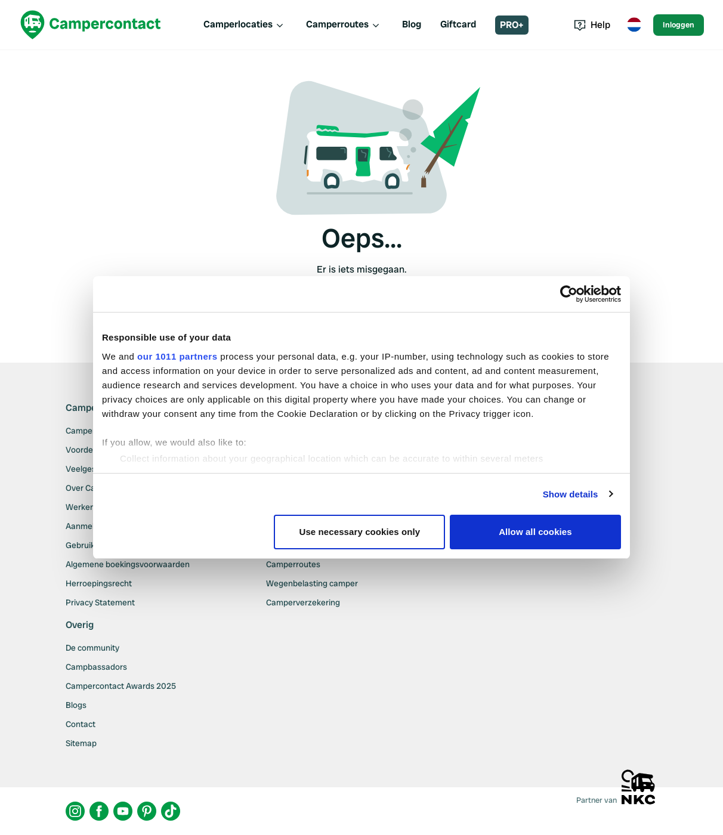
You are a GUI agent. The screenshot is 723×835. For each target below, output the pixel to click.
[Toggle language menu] (634, 25)
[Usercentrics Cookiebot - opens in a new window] (569, 294)
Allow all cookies (535, 532)
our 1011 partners (177, 356)
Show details (570, 494)
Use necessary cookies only (360, 532)
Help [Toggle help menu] (592, 24)
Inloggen (678, 25)
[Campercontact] (90, 25)
